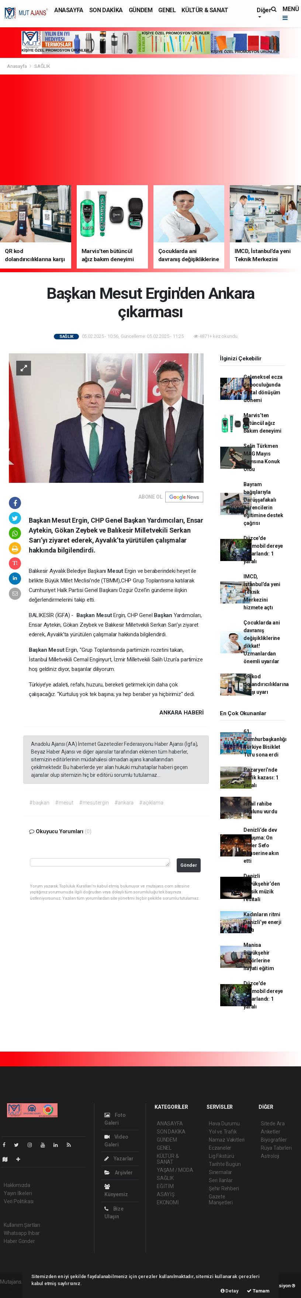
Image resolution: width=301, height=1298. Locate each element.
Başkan (86, 615)
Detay (230, 1291)
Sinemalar (220, 1172)
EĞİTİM (165, 1186)
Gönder (188, 865)
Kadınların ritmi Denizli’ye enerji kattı (262, 922)
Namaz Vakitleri (227, 1140)
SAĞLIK (42, 66)
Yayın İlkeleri (18, 1193)
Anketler (270, 1132)
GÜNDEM (141, 10)
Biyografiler (274, 1140)
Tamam (258, 1291)
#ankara (124, 803)
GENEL (167, 10)
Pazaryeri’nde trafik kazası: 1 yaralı (260, 777)
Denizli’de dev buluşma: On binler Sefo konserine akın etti (260, 845)
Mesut (116, 571)
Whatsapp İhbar (21, 1233)
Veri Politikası (19, 1201)
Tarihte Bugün (225, 1164)
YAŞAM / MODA (175, 1170)
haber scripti (14, 1289)
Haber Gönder (19, 1241)
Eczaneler (220, 1148)
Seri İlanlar (221, 1180)
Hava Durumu (224, 1123)
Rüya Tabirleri (276, 1148)
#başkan (39, 803)
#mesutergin (94, 803)
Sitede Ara (273, 1123)
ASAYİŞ (165, 1194)
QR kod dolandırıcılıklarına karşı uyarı (266, 684)
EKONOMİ (168, 1202)
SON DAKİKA (106, 10)
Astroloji (270, 1156)
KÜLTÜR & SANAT (204, 10)
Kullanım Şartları (22, 1225)
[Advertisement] (150, 129)
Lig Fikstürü (221, 1156)
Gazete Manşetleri (221, 1199)
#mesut (64, 803)
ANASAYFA (68, 10)
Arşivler (118, 1173)
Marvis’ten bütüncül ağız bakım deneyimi (262, 423)
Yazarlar (119, 1159)
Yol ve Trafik (223, 1132)
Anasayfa (17, 66)
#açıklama (151, 803)
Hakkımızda (17, 1185)
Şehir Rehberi (224, 1188)
